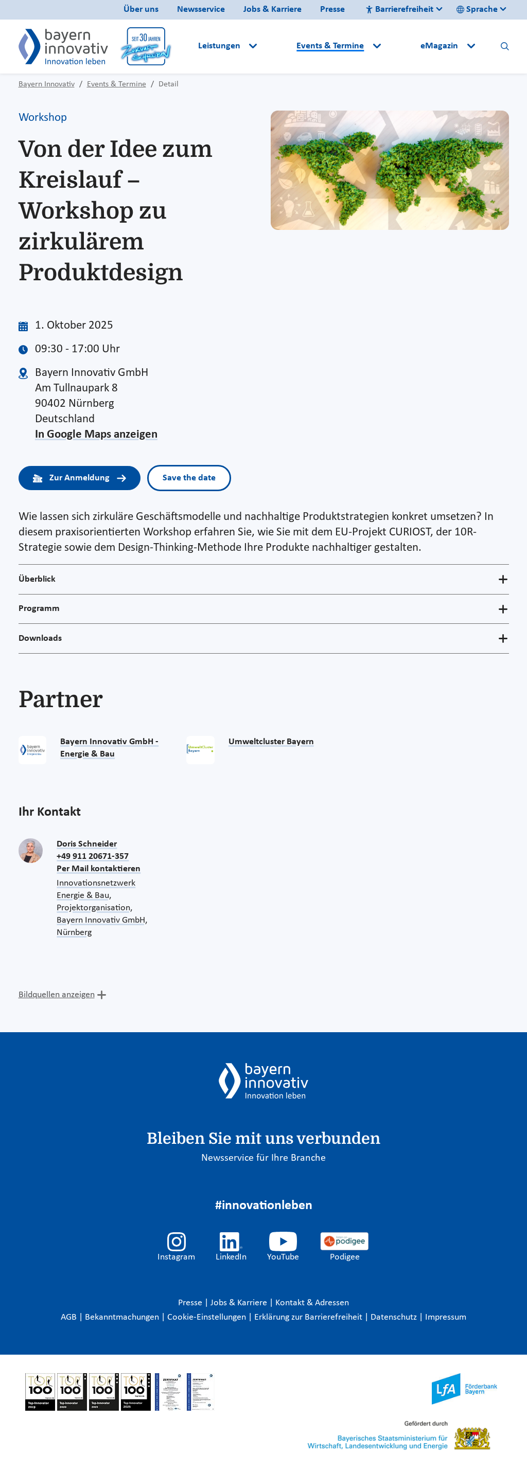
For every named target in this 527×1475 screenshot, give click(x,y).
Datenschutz (395, 1317)
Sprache (477, 9)
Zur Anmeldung (80, 478)
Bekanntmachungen (123, 1317)
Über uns (141, 9)
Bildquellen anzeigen (57, 995)
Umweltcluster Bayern (271, 742)
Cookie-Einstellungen (206, 1317)
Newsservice (201, 9)
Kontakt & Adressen (312, 1303)
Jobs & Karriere (272, 9)
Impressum (445, 1317)
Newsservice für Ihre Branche (263, 1158)
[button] (278, 46)
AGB (70, 1317)
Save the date (189, 478)
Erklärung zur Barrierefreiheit (309, 1317)
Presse (332, 9)
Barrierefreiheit (399, 9)
